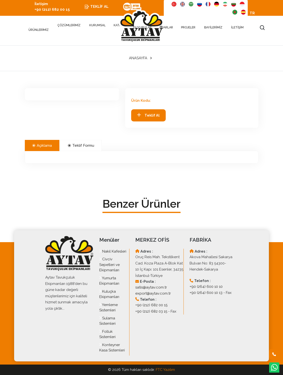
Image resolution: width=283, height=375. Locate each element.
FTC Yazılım (165, 369)
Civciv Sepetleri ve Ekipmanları (109, 264)
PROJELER (188, 27)
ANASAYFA (138, 58)
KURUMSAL (97, 25)
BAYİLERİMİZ (213, 27)
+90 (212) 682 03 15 (151, 311)
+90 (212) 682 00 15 (151, 305)
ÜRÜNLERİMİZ (38, 28)
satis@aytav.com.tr (151, 287)
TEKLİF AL (96, 6)
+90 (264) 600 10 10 (206, 286)
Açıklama (42, 145)
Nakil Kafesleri (112, 251)
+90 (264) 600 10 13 (206, 292)
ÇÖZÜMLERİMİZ (69, 25)
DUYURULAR (142, 27)
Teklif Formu (81, 145)
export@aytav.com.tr (153, 293)
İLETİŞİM (237, 27)
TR (252, 13)
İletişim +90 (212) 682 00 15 (52, 7)
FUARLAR (166, 27)
